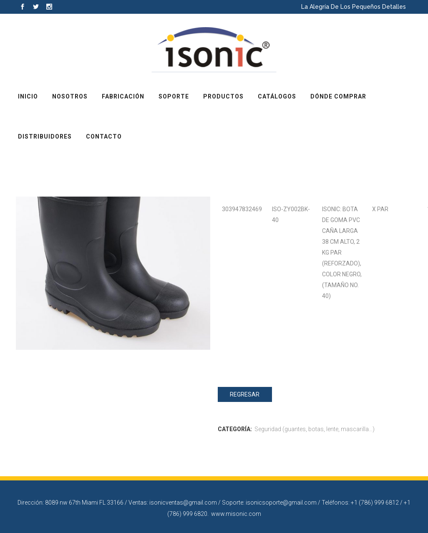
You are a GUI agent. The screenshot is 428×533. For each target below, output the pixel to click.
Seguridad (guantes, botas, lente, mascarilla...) (314, 429)
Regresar (244, 394)
